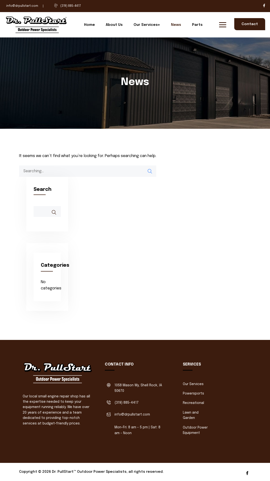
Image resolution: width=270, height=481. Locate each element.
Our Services (146, 25)
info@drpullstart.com (22, 6)
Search (42, 189)
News (176, 25)
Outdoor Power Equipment (195, 430)
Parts (197, 25)
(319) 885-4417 (70, 6)
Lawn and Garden (191, 415)
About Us (114, 25)
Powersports (193, 393)
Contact (250, 24)
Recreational (193, 403)
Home (89, 25)
